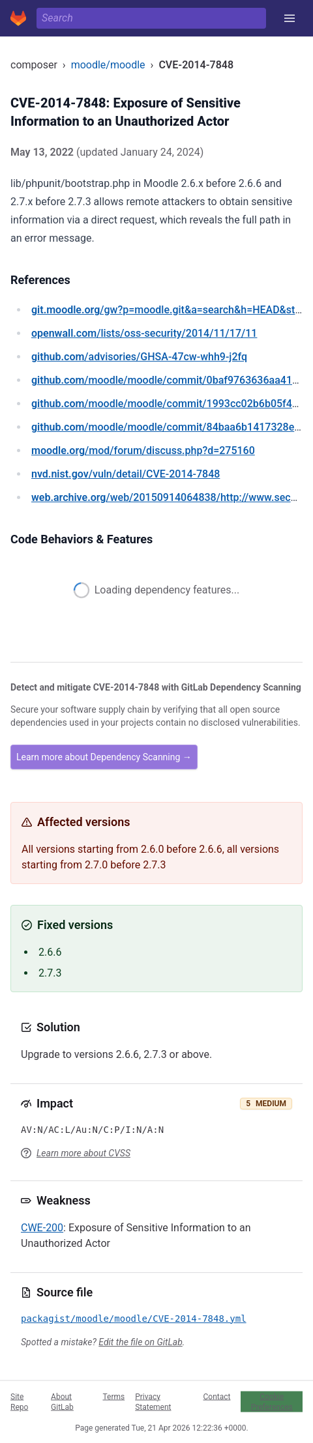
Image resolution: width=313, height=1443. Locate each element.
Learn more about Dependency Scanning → (104, 757)
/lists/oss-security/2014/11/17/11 (144, 333)
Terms (113, 1396)
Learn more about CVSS (83, 1153)
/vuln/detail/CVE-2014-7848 (125, 474)
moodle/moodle (108, 65)
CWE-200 (42, 1228)
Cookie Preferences (272, 1401)
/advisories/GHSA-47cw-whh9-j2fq (139, 356)
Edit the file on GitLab (140, 1342)
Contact (217, 1396)
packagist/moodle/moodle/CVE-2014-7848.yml (133, 1318)
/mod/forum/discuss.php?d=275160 (143, 450)
